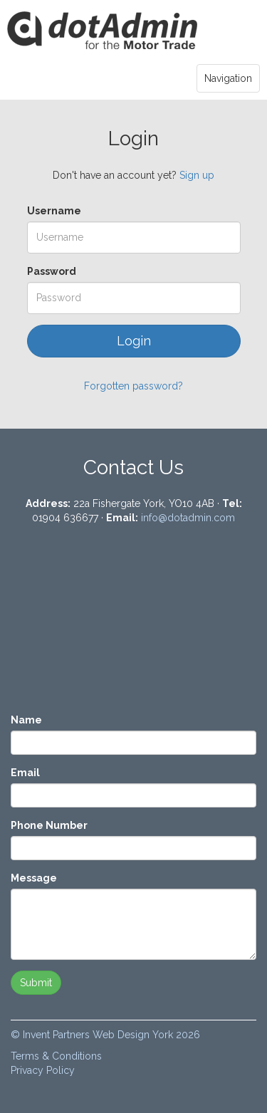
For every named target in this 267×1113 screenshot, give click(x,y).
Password (51, 271)
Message (34, 878)
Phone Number (49, 825)
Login (102, 31)
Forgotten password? (133, 386)
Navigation (228, 78)
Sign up (196, 175)
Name (26, 720)
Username (54, 210)
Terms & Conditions (56, 1056)
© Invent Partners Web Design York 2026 (105, 1034)
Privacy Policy (43, 1070)
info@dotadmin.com (188, 517)
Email (25, 772)
